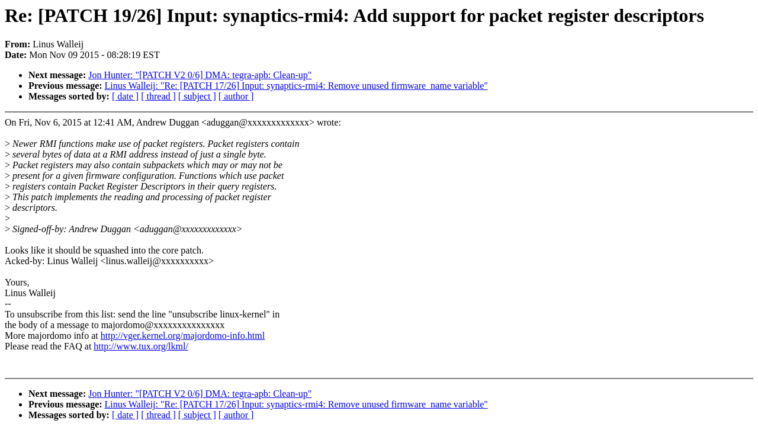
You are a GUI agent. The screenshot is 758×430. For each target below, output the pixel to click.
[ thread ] (158, 96)
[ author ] (236, 96)
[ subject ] (197, 96)
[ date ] (125, 96)
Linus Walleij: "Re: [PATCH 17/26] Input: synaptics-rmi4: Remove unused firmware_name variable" (296, 86)
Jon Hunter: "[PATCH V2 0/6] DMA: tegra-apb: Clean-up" (199, 75)
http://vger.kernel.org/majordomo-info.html (183, 335)
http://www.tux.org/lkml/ (141, 346)
